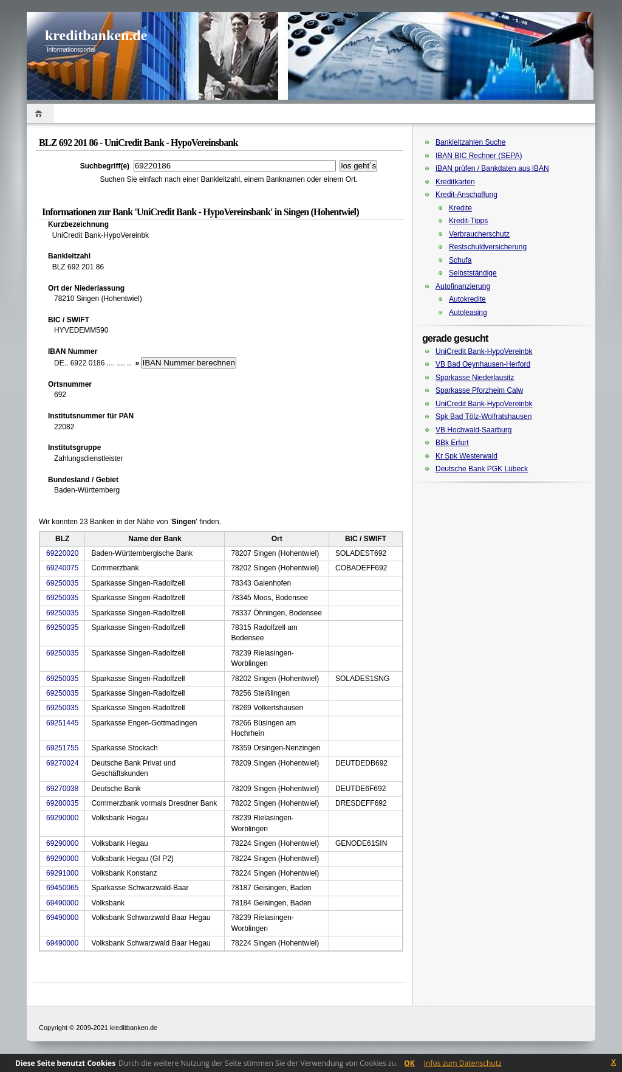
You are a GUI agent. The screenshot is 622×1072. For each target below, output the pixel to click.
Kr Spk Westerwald (466, 456)
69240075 (62, 568)
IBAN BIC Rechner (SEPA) (479, 155)
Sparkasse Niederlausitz (475, 377)
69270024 (62, 763)
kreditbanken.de (96, 35)
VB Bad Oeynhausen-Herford (483, 364)
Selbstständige (473, 273)
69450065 (62, 888)
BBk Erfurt (452, 442)
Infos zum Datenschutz (463, 1063)
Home (40, 113)
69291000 (62, 873)
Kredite (460, 208)
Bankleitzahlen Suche (470, 142)
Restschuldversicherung (488, 247)
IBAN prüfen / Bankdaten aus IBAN (492, 168)
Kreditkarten (455, 182)
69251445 (62, 723)
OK (409, 1063)
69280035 (62, 803)
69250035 (62, 583)
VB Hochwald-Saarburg (473, 430)
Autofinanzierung (463, 286)
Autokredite (467, 299)
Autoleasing (468, 312)
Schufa (460, 260)
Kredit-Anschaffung (466, 194)
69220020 (62, 553)
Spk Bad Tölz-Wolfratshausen (483, 416)
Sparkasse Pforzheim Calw (479, 390)
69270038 (62, 788)
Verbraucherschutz (479, 234)
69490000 (62, 903)
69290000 (62, 818)
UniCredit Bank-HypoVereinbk (484, 351)
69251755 (62, 748)
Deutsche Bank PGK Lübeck (482, 469)
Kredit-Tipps (468, 220)
